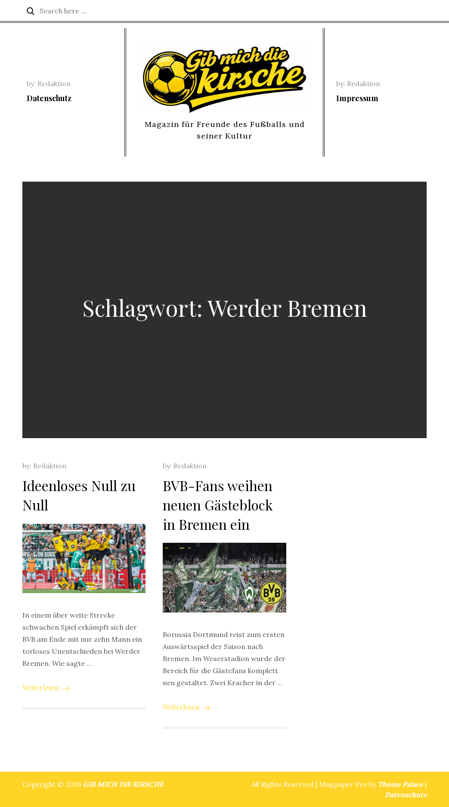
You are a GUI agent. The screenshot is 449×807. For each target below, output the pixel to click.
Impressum (357, 98)
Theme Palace (400, 784)
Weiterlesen (45, 687)
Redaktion (54, 83)
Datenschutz (49, 98)
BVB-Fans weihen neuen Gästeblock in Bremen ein (218, 504)
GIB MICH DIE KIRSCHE (123, 784)
